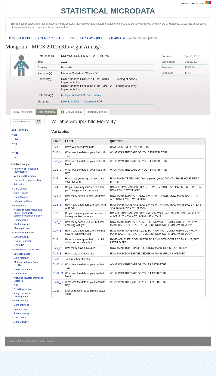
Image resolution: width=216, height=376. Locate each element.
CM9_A (57, 248)
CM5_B (57, 204)
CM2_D (57, 169)
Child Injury (20, 317)
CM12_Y (58, 264)
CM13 (56, 290)
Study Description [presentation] (23, 111)
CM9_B (57, 253)
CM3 (55, 178)
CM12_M (58, 273)
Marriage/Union (22, 228)
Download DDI (70, 101)
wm (16, 157)
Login (200, 4)
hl (15, 148)
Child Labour (20, 188)
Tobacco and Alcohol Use (27, 249)
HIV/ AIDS (19, 245)
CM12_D (58, 282)
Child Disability (21, 321)
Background (20, 205)
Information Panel (23, 201)
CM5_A (57, 195)
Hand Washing (21, 197)
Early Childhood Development (22, 295)
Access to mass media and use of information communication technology (28, 213)
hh (15, 143)
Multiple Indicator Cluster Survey (81, 95)
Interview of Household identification (26, 170)
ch (15, 134)
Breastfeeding (21, 300)
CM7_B (57, 230)
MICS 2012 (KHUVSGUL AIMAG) (102, 38)
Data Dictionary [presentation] (46, 111)
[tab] (22, 112)
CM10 (56, 259)
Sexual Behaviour (23, 241)
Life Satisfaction (22, 254)
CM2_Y (57, 152)
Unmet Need (20, 273)
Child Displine (21, 193)
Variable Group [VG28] (142, 38)
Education (19, 184)
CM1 (55, 147)
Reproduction (21, 220)
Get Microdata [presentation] (71, 112)
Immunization (21, 309)
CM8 (55, 239)
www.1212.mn (188, 4)
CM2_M (57, 161)
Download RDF (93, 101)
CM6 (55, 213)
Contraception (21, 224)
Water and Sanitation (25, 176)
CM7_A (57, 222)
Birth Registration (23, 289)
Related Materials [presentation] (97, 111)
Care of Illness (21, 305)
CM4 (55, 187)
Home (12, 38)
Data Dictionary (19, 129)
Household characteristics (27, 180)
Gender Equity (21, 237)
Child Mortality (21, 258)
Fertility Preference (24, 232)
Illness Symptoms (23, 269)
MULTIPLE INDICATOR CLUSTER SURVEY (48, 38)
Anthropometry (21, 313)
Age (16, 285)
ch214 (17, 139)
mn (16, 152)
